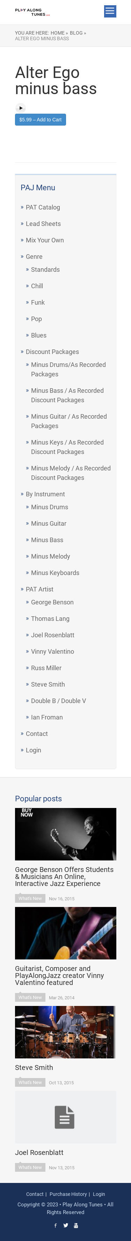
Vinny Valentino (52, 651)
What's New (30, 898)
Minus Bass (47, 540)
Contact (37, 733)
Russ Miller (46, 668)
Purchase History (68, 1194)
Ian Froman (47, 717)
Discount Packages (52, 351)
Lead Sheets (43, 223)
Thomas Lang (50, 618)
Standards (45, 269)
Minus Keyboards (55, 572)
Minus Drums (49, 507)
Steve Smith (48, 684)
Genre (34, 256)
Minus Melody (50, 556)
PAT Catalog (43, 207)
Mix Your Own (45, 240)
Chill (37, 286)
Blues (38, 335)
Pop (36, 318)
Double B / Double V (58, 700)
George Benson (52, 602)
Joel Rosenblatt (52, 635)
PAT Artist (39, 589)
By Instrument (45, 494)
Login (33, 750)
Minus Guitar (48, 523)
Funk (38, 302)
